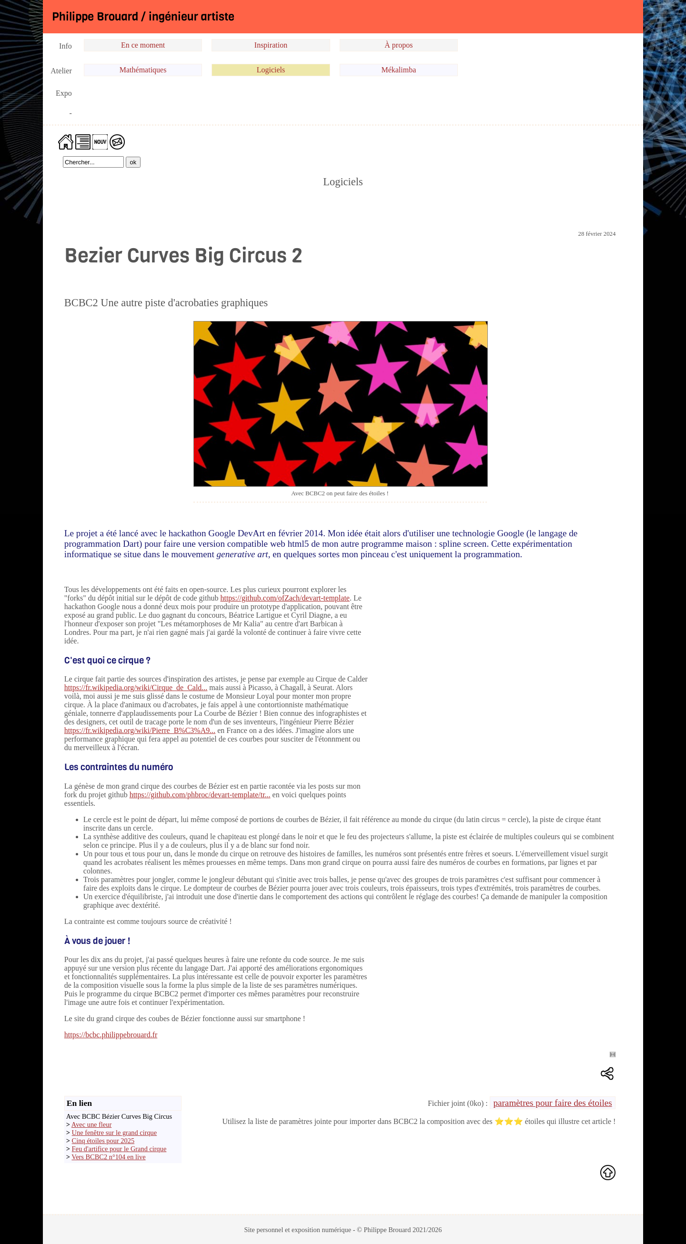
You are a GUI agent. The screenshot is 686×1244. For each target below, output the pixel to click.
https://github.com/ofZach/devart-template (284, 598)
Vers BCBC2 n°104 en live (108, 1157)
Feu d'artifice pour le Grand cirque (119, 1149)
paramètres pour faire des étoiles (552, 1103)
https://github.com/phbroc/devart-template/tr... (200, 795)
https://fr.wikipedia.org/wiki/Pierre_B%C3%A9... (139, 730)
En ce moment (143, 45)
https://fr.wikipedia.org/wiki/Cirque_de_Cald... (136, 687)
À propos (398, 45)
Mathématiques (143, 70)
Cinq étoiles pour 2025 (103, 1140)
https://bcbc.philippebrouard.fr (111, 1035)
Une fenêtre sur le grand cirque (114, 1132)
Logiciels (271, 70)
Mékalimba (398, 70)
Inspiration (270, 45)
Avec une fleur (91, 1124)
